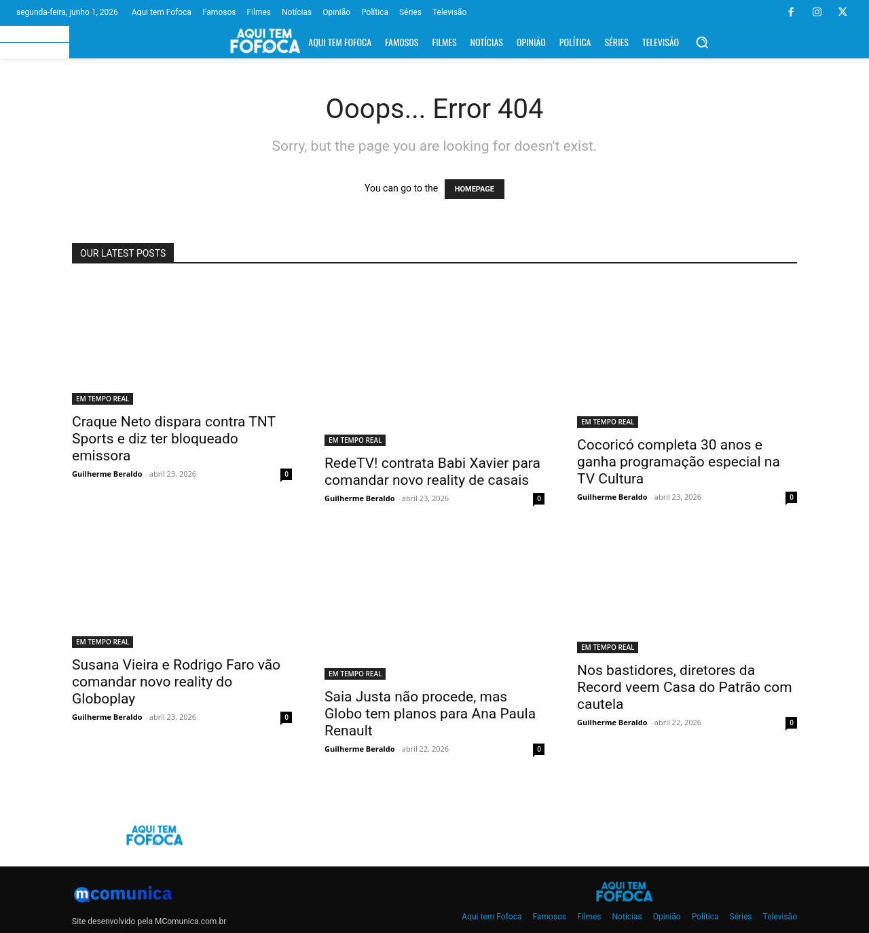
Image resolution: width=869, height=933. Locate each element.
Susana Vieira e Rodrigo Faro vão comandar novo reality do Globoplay (176, 682)
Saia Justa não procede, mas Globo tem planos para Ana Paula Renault (430, 714)
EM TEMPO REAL (102, 398)
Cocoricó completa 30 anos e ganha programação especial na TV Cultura (678, 462)
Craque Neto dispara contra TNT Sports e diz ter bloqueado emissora (174, 439)
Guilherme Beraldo (107, 474)
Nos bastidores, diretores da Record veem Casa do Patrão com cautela (684, 687)
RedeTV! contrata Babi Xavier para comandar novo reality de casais (432, 471)
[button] (702, 42)
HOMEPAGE (474, 189)
